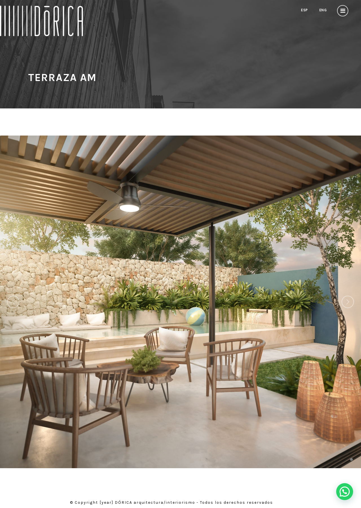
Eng (322, 10)
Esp (303, 10)
